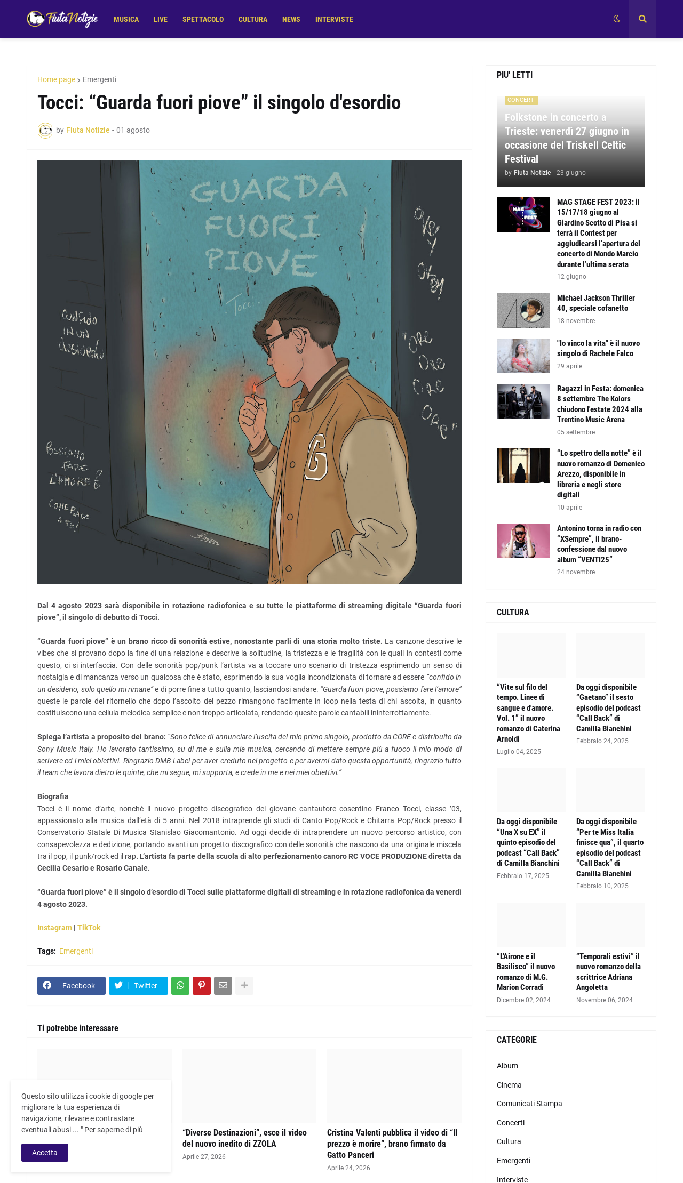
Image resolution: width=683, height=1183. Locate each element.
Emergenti (99, 79)
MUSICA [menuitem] (126, 19)
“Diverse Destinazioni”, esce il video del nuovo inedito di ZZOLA (244, 1138)
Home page (56, 79)
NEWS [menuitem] (291, 19)
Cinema (509, 1085)
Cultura (509, 1141)
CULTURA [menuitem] (253, 19)
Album (507, 1065)
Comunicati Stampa (529, 1103)
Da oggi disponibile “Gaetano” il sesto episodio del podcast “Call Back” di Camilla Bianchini (608, 708)
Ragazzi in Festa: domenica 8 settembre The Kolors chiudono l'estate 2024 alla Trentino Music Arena (600, 404)
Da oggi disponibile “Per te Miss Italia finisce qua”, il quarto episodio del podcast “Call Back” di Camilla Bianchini (610, 848)
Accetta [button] (45, 1152)
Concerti (511, 1122)
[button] (617, 19)
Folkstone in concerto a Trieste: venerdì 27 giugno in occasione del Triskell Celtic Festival (567, 138)
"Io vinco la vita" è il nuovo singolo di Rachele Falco (598, 349)
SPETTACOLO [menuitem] (203, 19)
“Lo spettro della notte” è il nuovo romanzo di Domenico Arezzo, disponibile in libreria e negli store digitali (601, 474)
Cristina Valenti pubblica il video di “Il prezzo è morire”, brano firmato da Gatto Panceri (392, 1144)
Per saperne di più (113, 1129)
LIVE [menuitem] (161, 19)
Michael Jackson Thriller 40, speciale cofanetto (596, 303)
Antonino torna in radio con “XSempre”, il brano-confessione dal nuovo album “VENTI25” (599, 544)
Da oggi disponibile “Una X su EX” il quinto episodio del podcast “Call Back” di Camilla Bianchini (528, 842)
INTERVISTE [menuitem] (334, 19)
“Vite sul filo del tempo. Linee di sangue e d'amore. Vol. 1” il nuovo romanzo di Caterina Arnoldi (528, 713)
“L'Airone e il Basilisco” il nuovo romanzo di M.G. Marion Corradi (526, 972)
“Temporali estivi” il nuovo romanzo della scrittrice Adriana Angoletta (608, 972)
